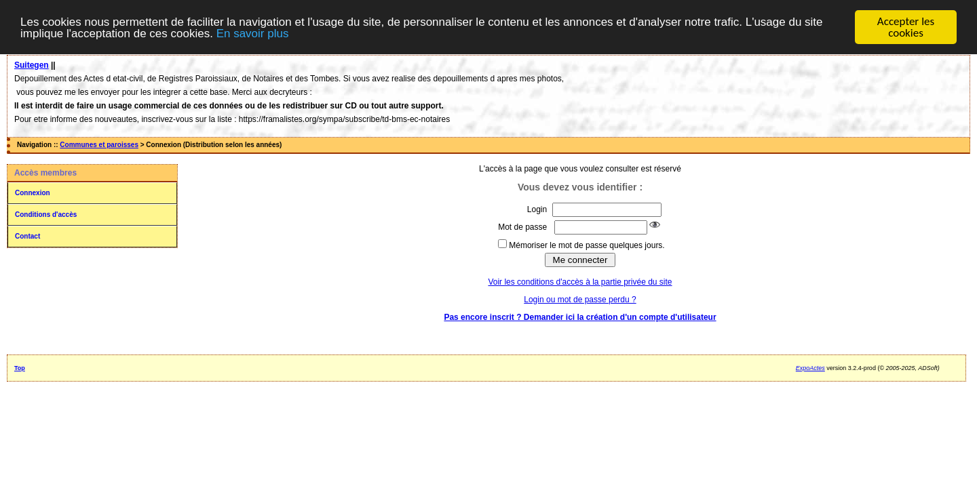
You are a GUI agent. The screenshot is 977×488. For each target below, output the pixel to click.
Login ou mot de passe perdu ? (580, 299)
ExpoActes (810, 368)
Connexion (32, 193)
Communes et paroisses (99, 144)
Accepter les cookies (905, 27)
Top (19, 368)
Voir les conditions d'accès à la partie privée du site (580, 282)
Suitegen (31, 65)
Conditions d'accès (46, 214)
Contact (27, 236)
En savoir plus (252, 32)
